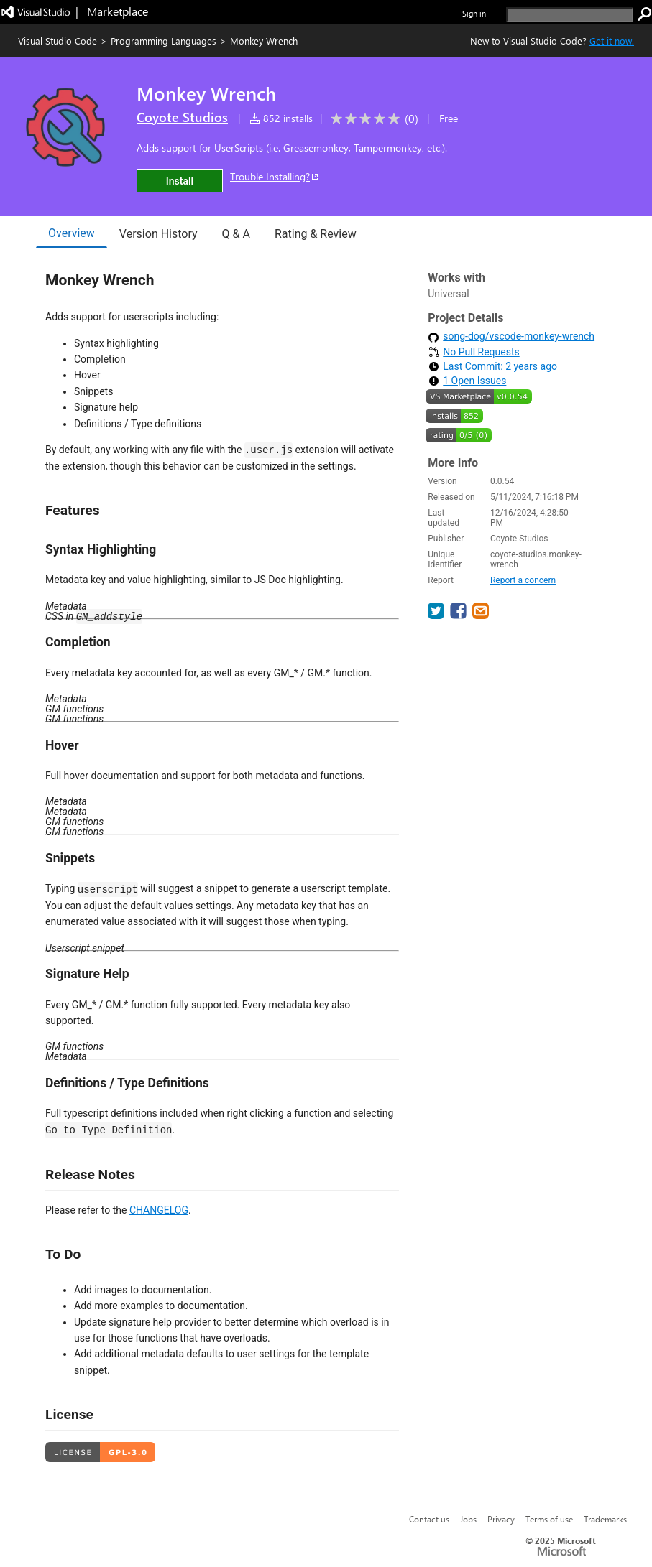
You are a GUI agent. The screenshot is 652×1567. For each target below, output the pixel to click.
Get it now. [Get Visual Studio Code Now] (611, 40)
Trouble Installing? (275, 176)
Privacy (501, 1519)
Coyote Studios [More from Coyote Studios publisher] (182, 117)
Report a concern (523, 580)
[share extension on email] (480, 615)
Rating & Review (316, 234)
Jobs (468, 1519)
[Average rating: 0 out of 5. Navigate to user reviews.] (372, 119)
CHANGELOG (158, 1210)
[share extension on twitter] (437, 615)
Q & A (236, 234)
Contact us (429, 1519)
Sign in (474, 13)
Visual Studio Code (57, 40)
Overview (71, 233)
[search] (569, 14)
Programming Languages (163, 40)
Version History (158, 234)
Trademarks (605, 1519)
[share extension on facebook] (460, 615)
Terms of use (549, 1519)
